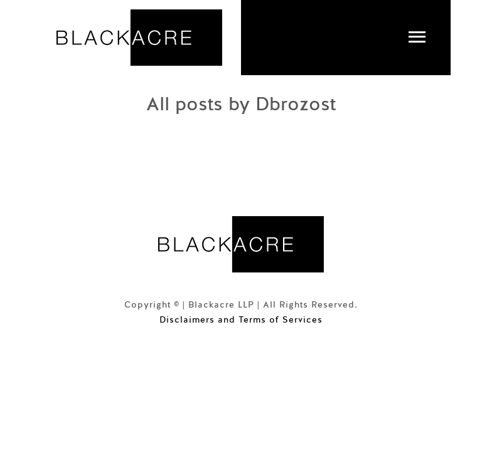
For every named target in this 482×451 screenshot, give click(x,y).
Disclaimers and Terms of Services (241, 320)
